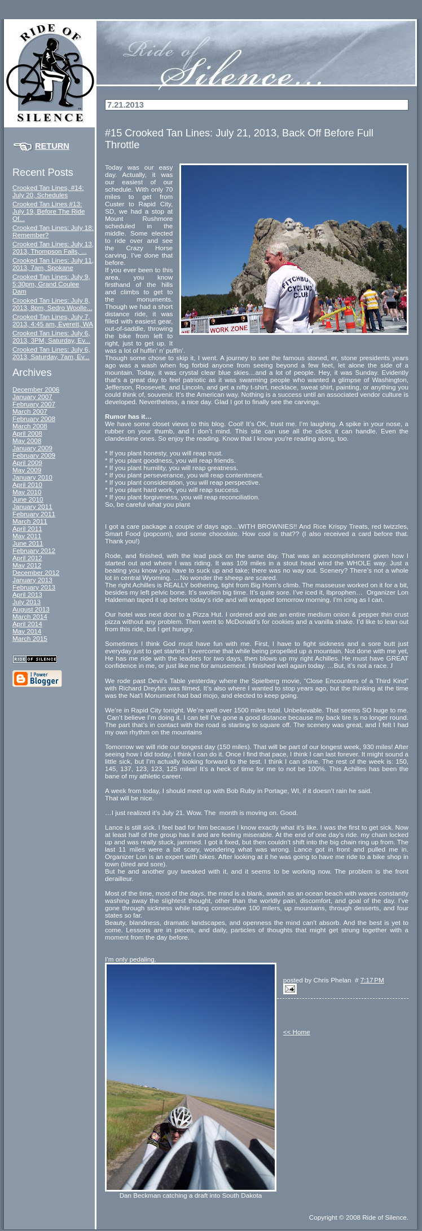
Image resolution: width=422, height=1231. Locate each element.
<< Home (296, 1031)
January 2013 (32, 579)
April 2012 (27, 557)
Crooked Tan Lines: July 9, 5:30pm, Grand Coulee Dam (51, 284)
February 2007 (33, 404)
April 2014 (27, 623)
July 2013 (26, 601)
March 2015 (29, 638)
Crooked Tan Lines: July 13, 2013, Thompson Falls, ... (53, 247)
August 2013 (31, 609)
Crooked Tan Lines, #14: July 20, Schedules (47, 191)
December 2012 (35, 572)
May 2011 (26, 535)
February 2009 (33, 455)
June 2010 (27, 499)
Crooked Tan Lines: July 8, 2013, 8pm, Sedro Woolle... (52, 303)
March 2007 (29, 411)
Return (52, 145)
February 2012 (33, 550)
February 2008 (33, 418)
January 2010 (32, 477)
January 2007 (32, 396)
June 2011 (27, 543)
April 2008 (27, 433)
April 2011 (27, 528)
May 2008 (26, 440)
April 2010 (27, 484)
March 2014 (29, 616)
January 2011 (32, 506)
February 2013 (33, 587)
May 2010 (26, 491)
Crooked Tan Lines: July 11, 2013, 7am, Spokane (53, 263)
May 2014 (26, 631)
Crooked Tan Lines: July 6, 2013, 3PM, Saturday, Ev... (51, 336)
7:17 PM (372, 980)
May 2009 (26, 469)
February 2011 (33, 513)
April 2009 (27, 462)
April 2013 (27, 594)
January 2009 (32, 447)
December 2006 (35, 389)
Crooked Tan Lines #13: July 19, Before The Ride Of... (48, 211)
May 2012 (26, 565)
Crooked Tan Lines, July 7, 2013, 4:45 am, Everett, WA (52, 320)
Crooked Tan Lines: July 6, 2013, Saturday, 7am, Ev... (51, 353)
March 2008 (29, 425)
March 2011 (29, 521)
